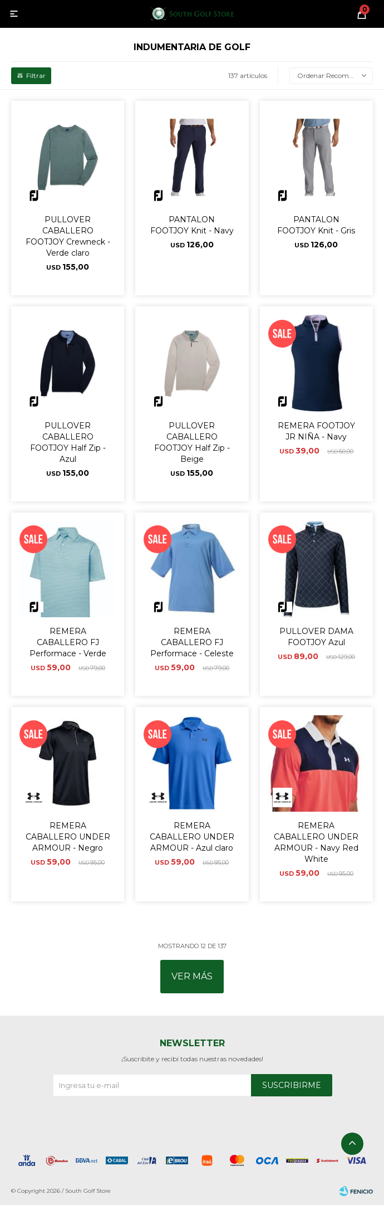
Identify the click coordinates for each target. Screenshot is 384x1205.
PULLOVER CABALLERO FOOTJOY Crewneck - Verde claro (68, 236)
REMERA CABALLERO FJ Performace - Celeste (192, 642)
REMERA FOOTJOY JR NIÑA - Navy (316, 431)
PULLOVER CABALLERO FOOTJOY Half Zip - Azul (68, 442)
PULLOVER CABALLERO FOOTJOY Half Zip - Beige (192, 442)
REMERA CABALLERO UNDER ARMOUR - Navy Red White (316, 842)
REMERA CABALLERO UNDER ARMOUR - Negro (68, 837)
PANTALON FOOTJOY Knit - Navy (192, 225)
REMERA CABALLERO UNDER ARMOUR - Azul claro (192, 837)
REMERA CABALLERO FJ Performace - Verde (67, 642)
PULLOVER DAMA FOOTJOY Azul (316, 636)
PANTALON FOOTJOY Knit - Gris (316, 225)
